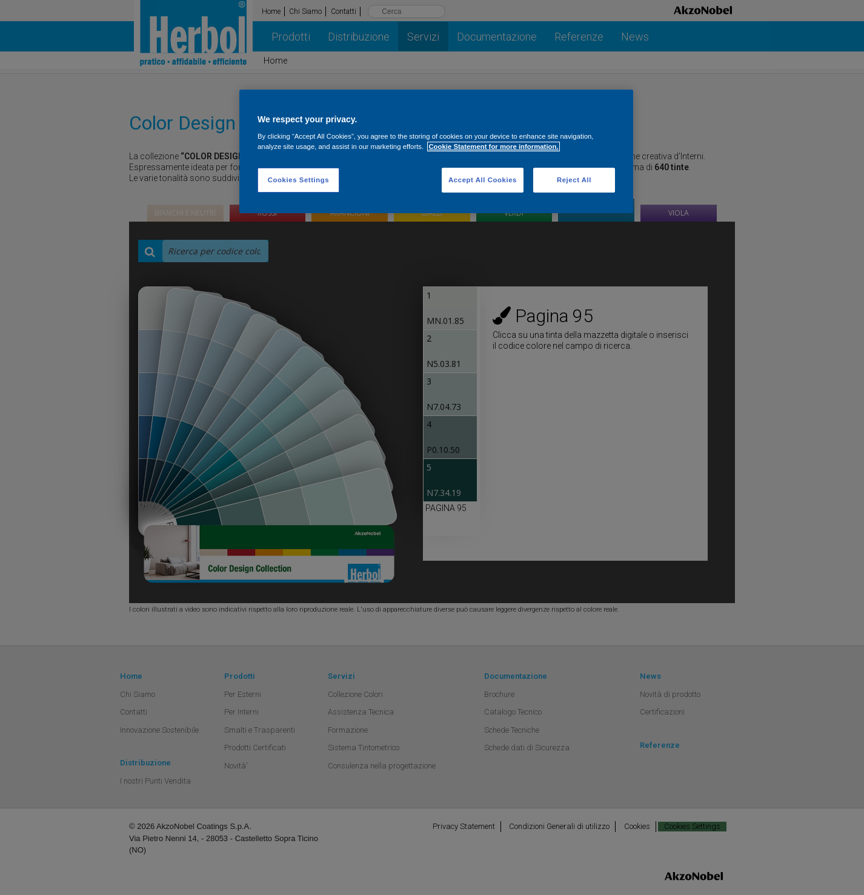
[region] (436, 152)
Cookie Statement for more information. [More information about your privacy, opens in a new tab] (493, 146)
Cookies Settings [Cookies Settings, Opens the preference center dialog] (298, 179)
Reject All (574, 179)
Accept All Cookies (482, 179)
